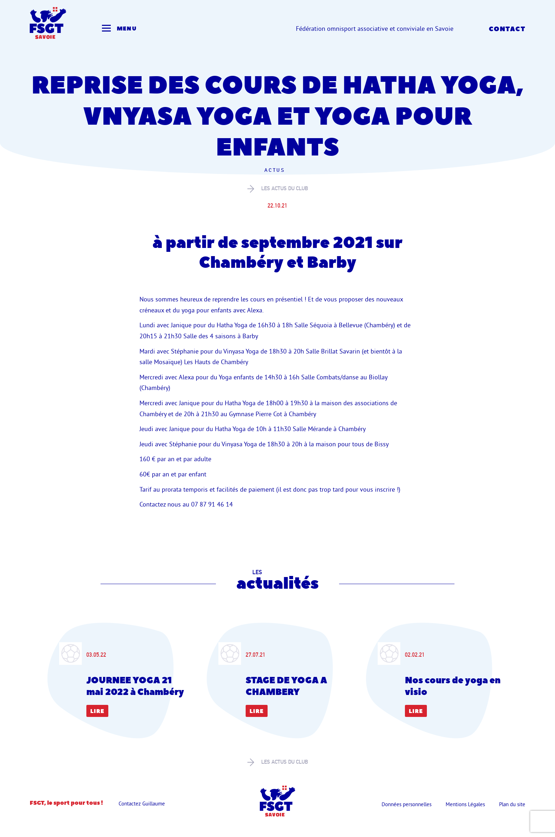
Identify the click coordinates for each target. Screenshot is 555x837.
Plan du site (512, 804)
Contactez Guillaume (142, 803)
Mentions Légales (465, 804)
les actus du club (277, 189)
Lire (97, 711)
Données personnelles (406, 804)
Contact (507, 29)
